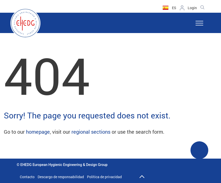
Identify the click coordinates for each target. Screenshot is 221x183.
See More (199, 153)
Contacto (27, 176)
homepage (38, 131)
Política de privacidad (104, 176)
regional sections (90, 131)
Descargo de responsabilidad (61, 176)
